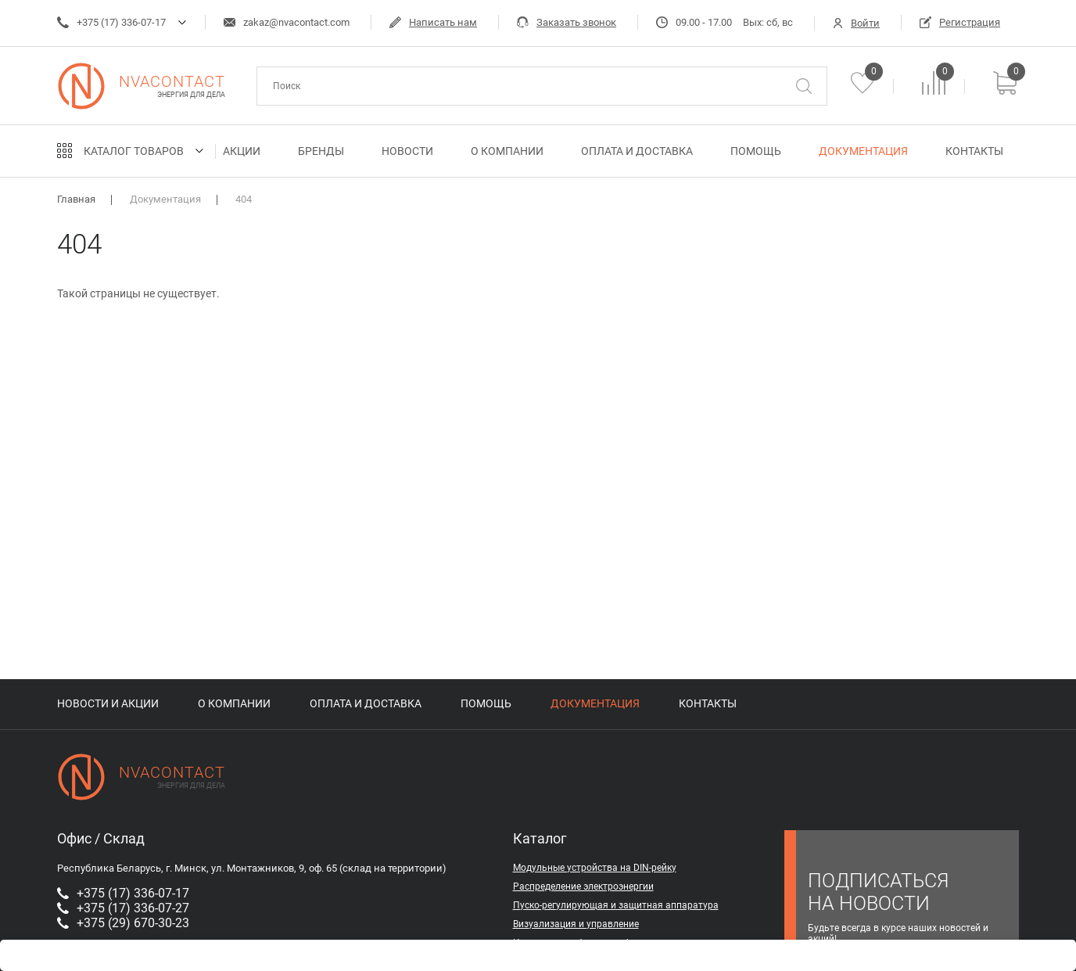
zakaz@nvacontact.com (287, 22)
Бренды (321, 151)
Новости (407, 151)
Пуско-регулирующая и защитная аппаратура (616, 905)
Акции (241, 151)
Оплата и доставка (637, 151)
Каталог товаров (134, 151)
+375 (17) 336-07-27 (123, 908)
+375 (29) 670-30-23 (123, 922)
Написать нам (433, 22)
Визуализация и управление (576, 924)
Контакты (974, 151)
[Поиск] (804, 86)
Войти (856, 23)
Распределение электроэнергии (583, 886)
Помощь (755, 151)
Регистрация (960, 22)
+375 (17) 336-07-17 (111, 22)
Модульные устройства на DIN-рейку (594, 867)
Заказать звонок (566, 22)
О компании (507, 151)
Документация (863, 151)
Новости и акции (108, 703)
